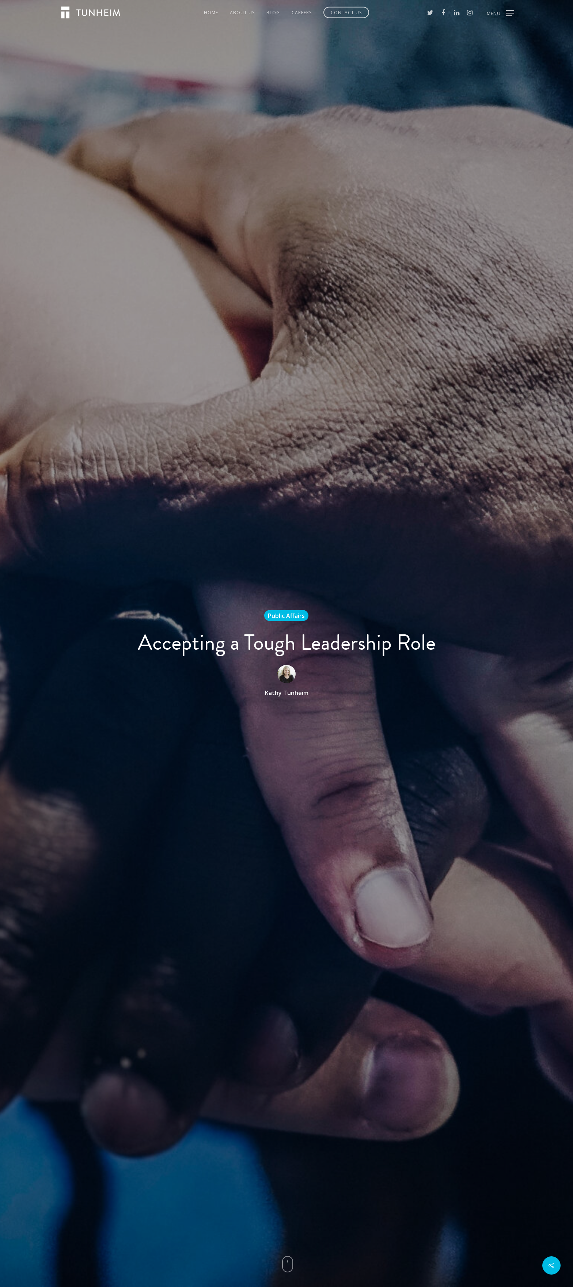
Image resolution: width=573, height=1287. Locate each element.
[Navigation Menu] (500, 12)
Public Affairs (286, 616)
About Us (242, 13)
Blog (273, 13)
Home (211, 13)
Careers (302, 13)
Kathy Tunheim (286, 692)
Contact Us (346, 13)
